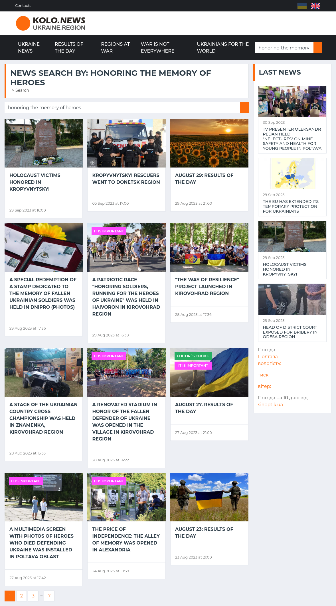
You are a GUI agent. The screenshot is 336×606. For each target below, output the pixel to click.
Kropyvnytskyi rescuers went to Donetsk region (126, 179)
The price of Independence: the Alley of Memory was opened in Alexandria (125, 540)
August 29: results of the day (204, 179)
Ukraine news (29, 47)
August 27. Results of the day (204, 408)
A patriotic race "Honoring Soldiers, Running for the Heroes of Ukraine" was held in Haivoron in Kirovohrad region (126, 297)
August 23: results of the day (204, 533)
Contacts (24, 5)
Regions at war (115, 47)
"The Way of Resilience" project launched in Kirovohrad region (207, 286)
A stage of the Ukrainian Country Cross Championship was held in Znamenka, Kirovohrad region (43, 418)
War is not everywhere (158, 47)
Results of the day (69, 47)
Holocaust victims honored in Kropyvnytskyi (34, 182)
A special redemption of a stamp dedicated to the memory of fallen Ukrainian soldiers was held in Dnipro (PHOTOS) (42, 293)
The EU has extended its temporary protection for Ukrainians (291, 206)
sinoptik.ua (270, 404)
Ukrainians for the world (223, 47)
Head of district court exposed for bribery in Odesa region (290, 332)
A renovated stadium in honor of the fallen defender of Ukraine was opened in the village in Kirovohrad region (124, 422)
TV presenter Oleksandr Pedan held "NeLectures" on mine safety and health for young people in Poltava (292, 139)
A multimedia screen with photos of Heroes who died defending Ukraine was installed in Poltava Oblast (41, 543)
